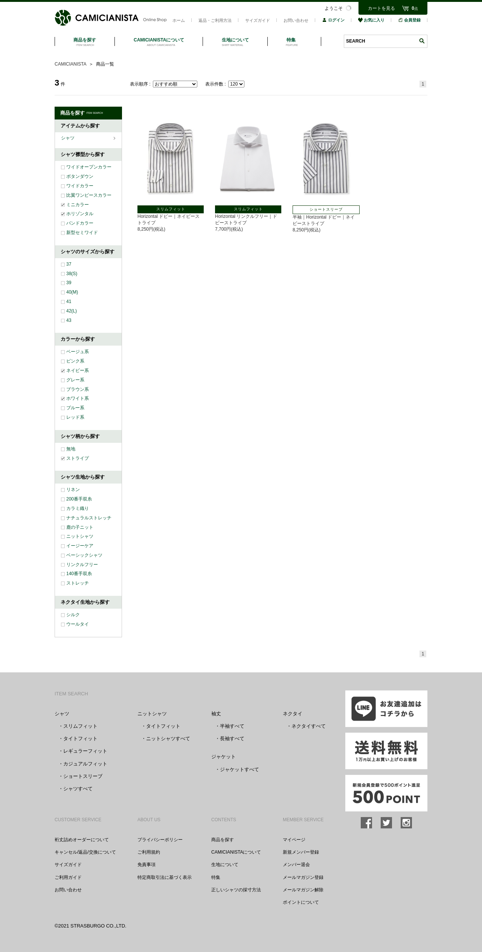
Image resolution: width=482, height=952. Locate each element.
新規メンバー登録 (301, 852)
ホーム (178, 20)
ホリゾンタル (79, 213)
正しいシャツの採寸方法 (236, 889)
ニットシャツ (79, 536)
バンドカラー (79, 223)
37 (68, 264)
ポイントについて (301, 902)
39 (68, 282)
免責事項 (146, 864)
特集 (215, 877)
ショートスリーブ (82, 776)
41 (68, 301)
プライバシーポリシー (160, 839)
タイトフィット (80, 738)
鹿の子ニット (79, 527)
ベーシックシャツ (84, 555)
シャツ (68, 138)
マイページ (294, 839)
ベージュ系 (77, 351)
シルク (73, 614)
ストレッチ (77, 583)
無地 (70, 449)
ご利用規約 (148, 852)
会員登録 (409, 20)
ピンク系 (75, 361)
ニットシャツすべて (168, 738)
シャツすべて (78, 788)
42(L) (71, 311)
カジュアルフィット (85, 764)
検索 (421, 41)
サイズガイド (257, 20)
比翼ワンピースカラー (88, 195)
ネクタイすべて (308, 726)
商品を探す (222, 839)
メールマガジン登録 (303, 877)
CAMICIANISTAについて (236, 852)
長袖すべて (232, 738)
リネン (73, 489)
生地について (224, 864)
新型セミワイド (82, 232)
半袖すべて (232, 726)
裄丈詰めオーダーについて (82, 839)
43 (68, 320)
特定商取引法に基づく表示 (164, 877)
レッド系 (75, 417)
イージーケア (79, 545)
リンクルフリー (82, 564)
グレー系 (75, 380)
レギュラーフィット (85, 751)
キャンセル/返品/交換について (85, 852)
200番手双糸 (79, 499)
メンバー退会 (296, 864)
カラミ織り (77, 508)
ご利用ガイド (68, 877)
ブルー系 (75, 407)
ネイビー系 (77, 370)
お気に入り (371, 20)
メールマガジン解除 (303, 889)
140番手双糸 (79, 573)
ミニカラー (77, 204)
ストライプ (77, 458)
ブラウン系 (77, 389)
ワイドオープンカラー (88, 167)
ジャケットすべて (239, 769)
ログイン (333, 20)
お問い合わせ (296, 20)
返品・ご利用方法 (215, 20)
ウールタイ (77, 624)
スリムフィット (80, 726)
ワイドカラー (79, 185)
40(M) (72, 292)
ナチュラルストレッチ (88, 517)
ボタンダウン (79, 176)
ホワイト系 (77, 398)
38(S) (71, 273)
